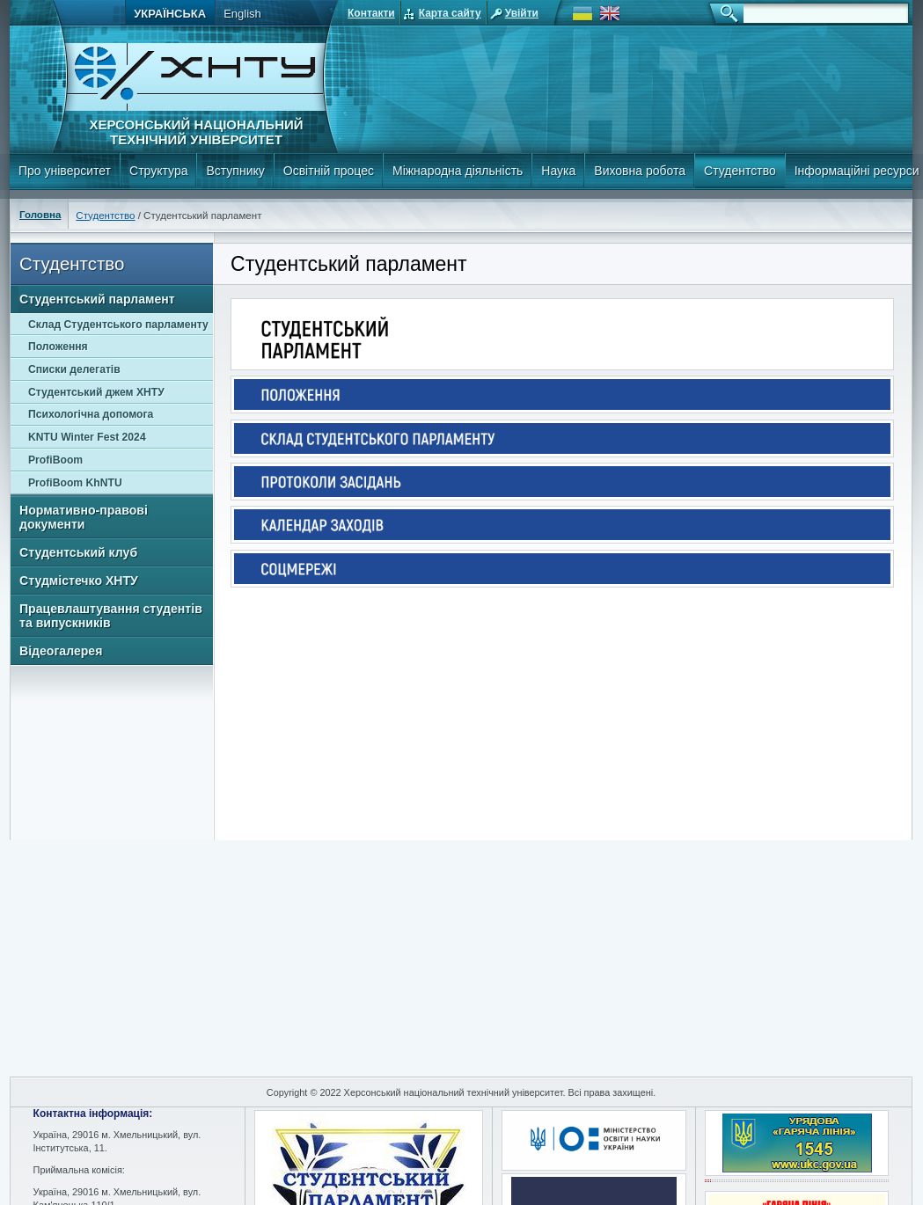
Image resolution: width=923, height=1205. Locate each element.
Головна (40, 214)
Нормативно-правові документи (83, 517)
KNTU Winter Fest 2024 (87, 437)
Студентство (740, 171)
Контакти (371, 13)
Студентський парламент (97, 299)
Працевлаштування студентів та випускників (110, 616)
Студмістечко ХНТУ (78, 580)
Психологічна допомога (90, 414)
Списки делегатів (74, 369)
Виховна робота (639, 171)
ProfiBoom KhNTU (75, 483)
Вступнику (235, 171)
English (242, 13)
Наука (558, 171)
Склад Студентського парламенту (118, 324)
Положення (58, 346)
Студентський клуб (78, 552)
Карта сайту (450, 13)
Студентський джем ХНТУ (96, 392)
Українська (170, 13)
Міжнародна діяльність (457, 171)
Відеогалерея (60, 651)
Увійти (521, 13)
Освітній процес (328, 171)
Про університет (64, 171)
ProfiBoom (55, 460)
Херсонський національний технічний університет (196, 132)
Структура (158, 171)
